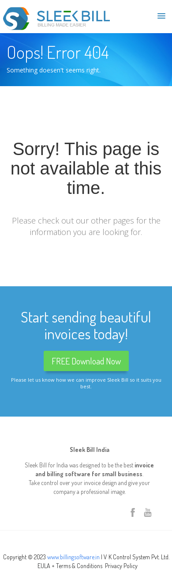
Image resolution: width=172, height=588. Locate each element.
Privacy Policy (121, 565)
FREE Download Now (86, 361)
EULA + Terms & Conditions (69, 565)
